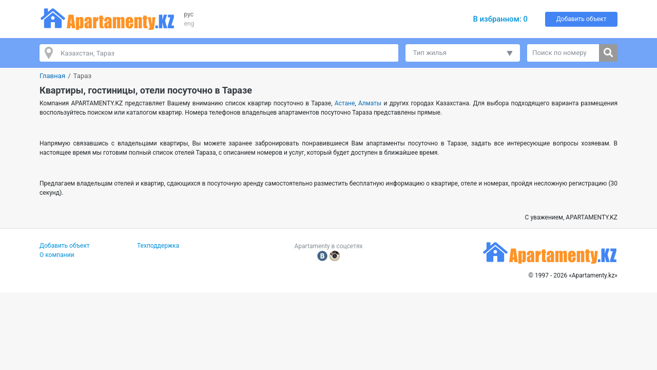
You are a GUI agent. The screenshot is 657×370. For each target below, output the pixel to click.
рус (189, 14)
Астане (345, 103)
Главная (52, 76)
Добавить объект (581, 19)
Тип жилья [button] (430, 53)
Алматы (369, 103)
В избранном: (500, 19)
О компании (57, 254)
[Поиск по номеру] (563, 53)
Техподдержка (158, 245)
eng (189, 23)
